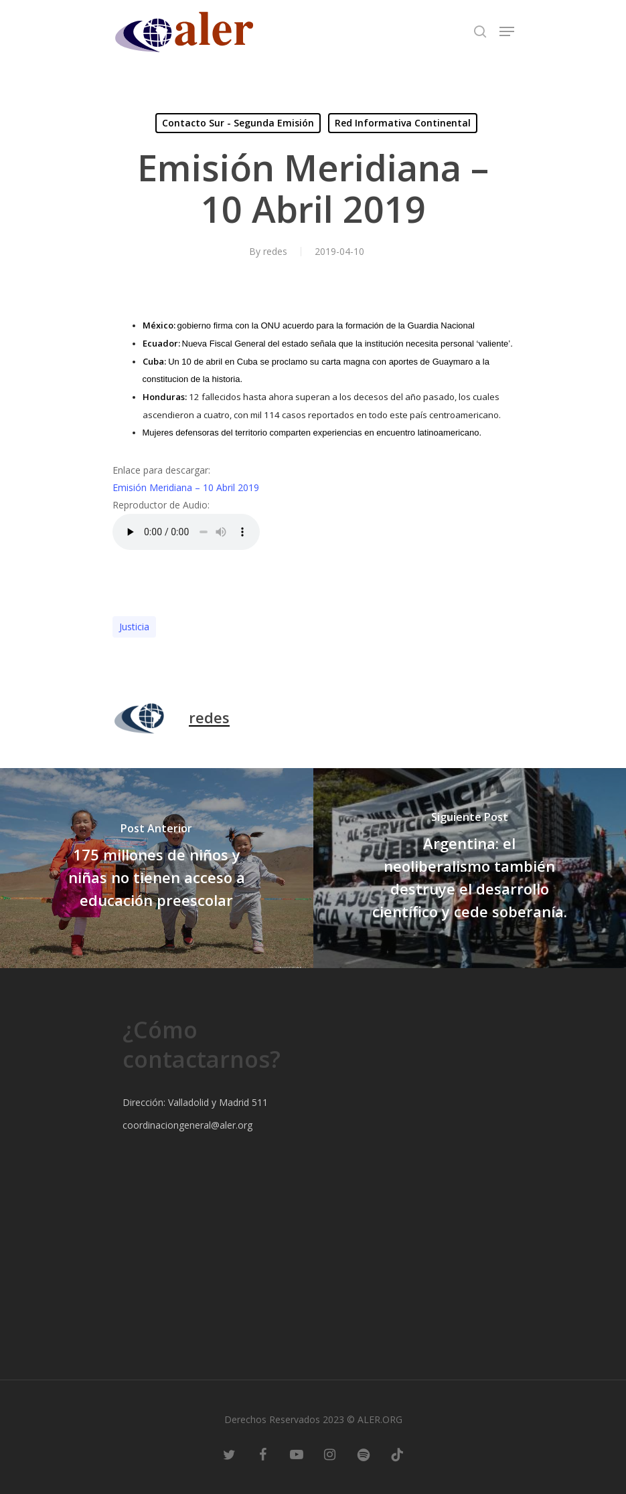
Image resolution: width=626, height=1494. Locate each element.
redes (275, 251)
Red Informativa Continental (403, 122)
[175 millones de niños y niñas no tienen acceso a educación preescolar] (156, 868)
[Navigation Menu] (506, 31)
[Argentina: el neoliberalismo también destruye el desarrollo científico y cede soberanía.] (470, 868)
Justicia (134, 626)
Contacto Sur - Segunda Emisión (238, 122)
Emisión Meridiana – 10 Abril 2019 (185, 487)
